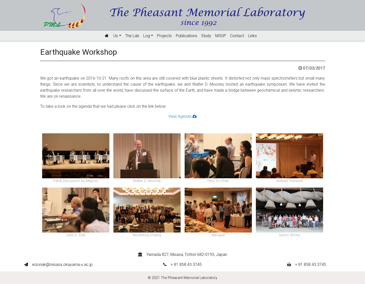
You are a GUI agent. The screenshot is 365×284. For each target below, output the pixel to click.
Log (146, 35)
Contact (237, 35)
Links (252, 35)
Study (206, 35)
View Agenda (182, 116)
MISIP (220, 35)
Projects (164, 35)
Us (115, 35)
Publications (186, 35)
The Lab (132, 35)
